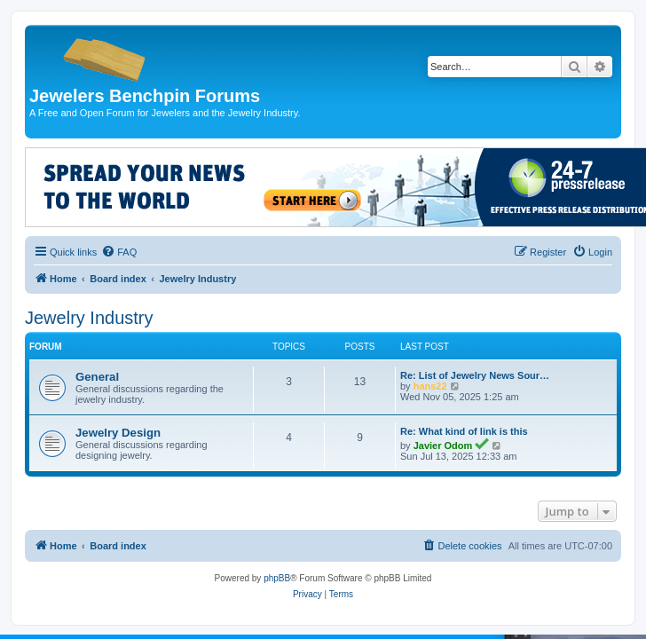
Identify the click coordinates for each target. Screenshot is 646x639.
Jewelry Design (118, 432)
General (97, 376)
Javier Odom (443, 445)
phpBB (277, 578)
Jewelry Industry (89, 317)
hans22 (430, 386)
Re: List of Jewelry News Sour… (474, 375)
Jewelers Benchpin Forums (144, 96)
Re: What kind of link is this (464, 431)
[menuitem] (119, 252)
